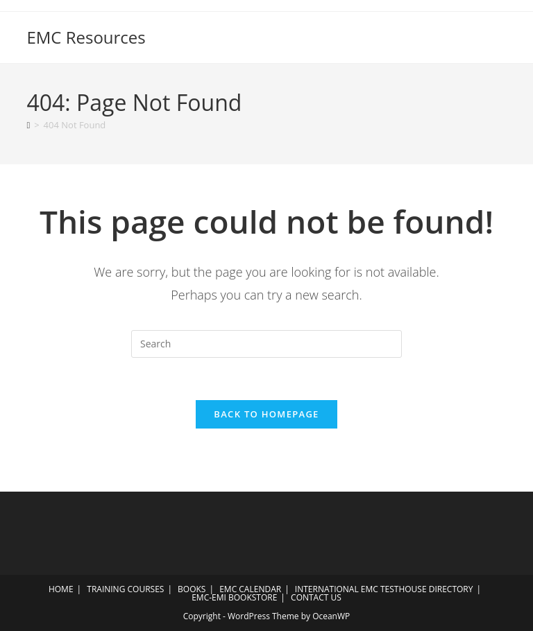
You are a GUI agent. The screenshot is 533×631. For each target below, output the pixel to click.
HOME (61, 589)
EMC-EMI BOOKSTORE (234, 597)
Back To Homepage (266, 414)
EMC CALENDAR (250, 589)
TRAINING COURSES (125, 589)
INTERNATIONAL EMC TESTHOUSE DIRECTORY (384, 589)
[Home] (28, 125)
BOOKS (191, 589)
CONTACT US (316, 597)
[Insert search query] (266, 344)
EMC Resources (85, 37)
